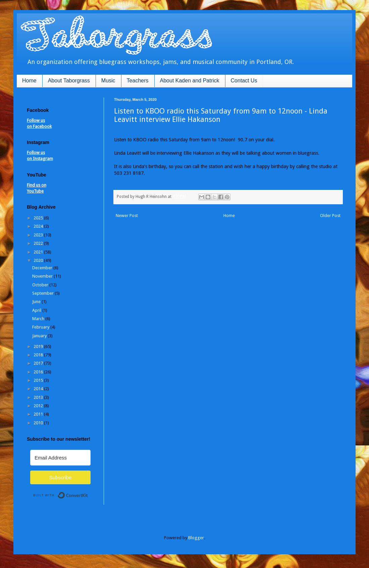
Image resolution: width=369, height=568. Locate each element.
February (41, 327)
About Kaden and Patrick (189, 80)
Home (29, 80)
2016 (39, 371)
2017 (39, 363)
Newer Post (127, 215)
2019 (39, 346)
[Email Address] (60, 458)
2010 (39, 422)
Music (108, 80)
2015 (39, 380)
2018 (39, 354)
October (40, 284)
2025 (39, 217)
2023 (39, 234)
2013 (39, 397)
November (43, 276)
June (37, 301)
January (40, 335)
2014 (39, 388)
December (42, 267)
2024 (39, 226)
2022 (39, 243)
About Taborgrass (69, 80)
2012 (39, 405)
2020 (39, 260)
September (43, 293)
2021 (39, 252)
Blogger (196, 537)
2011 (39, 414)
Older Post (330, 215)
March (38, 318)
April (37, 310)
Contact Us (244, 80)
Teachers (138, 80)
